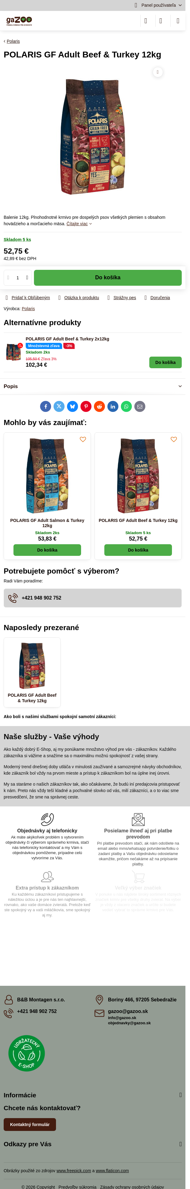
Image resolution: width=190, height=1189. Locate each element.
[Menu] (178, 21)
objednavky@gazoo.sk (129, 1023)
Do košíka (108, 277)
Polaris (28, 308)
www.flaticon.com (112, 1170)
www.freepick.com (74, 1170)
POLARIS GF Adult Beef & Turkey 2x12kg (67, 338)
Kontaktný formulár (30, 1124)
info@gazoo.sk (122, 1017)
